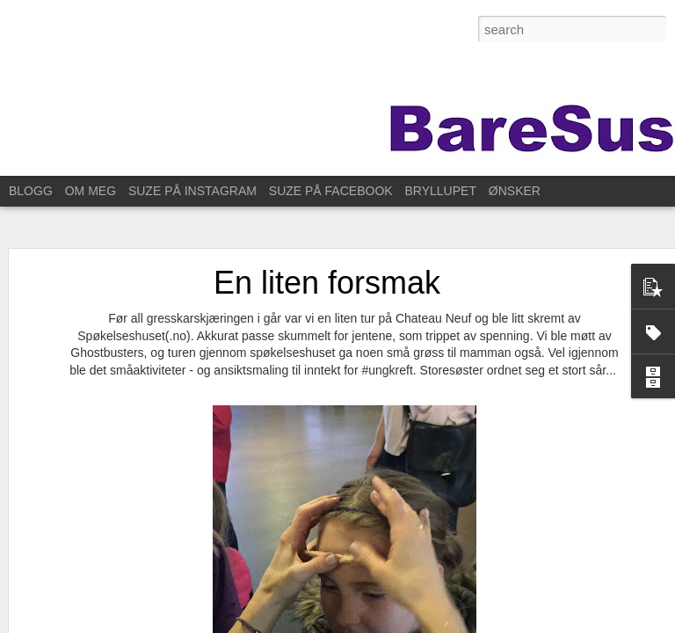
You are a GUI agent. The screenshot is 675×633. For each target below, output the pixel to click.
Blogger (513, 623)
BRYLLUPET (440, 191)
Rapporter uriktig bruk (581, 623)
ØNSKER (515, 191)
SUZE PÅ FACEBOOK (331, 191)
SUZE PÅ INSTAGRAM (192, 191)
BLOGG (31, 191)
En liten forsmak (327, 269)
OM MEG (90, 191)
